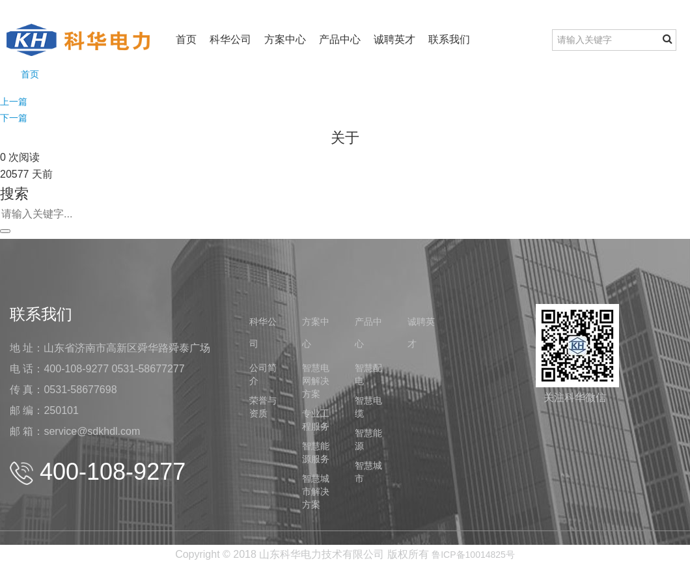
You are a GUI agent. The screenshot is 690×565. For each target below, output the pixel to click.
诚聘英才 (394, 39)
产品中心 (340, 39)
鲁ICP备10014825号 (473, 554)
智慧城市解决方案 (315, 491)
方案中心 (285, 39)
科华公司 (230, 39)
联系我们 (449, 39)
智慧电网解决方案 (315, 381)
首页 (186, 39)
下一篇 (13, 118)
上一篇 (13, 101)
